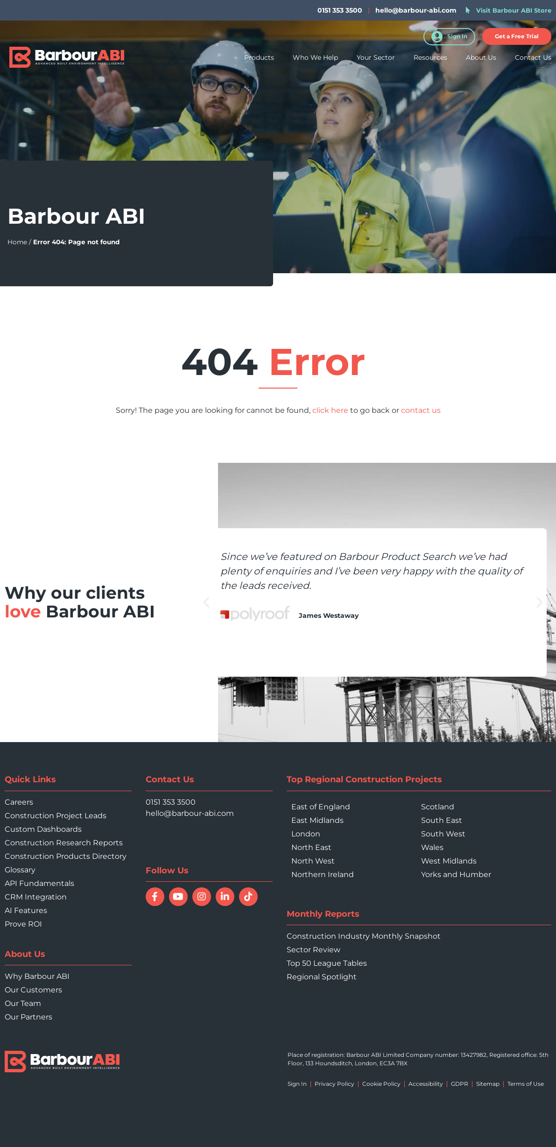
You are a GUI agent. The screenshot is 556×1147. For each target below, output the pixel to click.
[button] (516, 36)
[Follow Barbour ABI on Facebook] (155, 896)
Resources (430, 60)
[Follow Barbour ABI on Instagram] (201, 896)
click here (330, 410)
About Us (481, 60)
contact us (421, 410)
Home (17, 242)
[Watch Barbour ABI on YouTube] (178, 896)
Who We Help (315, 60)
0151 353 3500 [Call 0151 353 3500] (171, 802)
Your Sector (376, 60)
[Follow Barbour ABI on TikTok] (248, 896)
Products (259, 60)
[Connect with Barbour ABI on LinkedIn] (225, 896)
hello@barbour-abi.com (416, 10)
